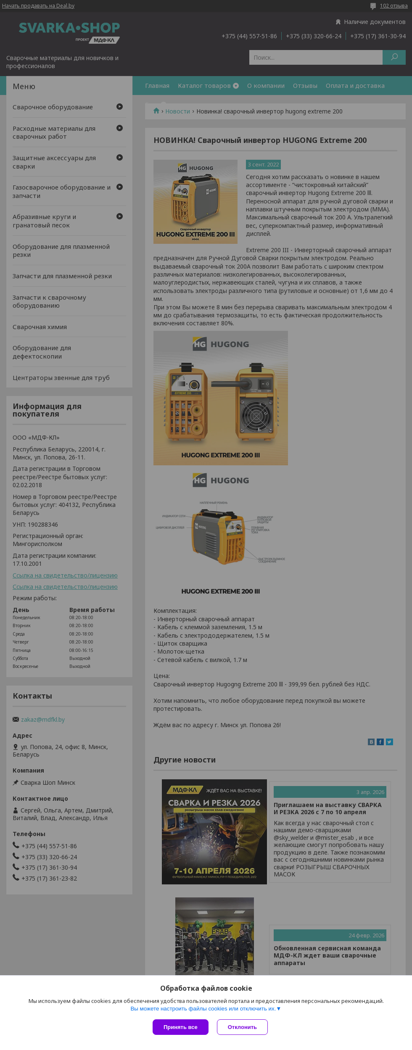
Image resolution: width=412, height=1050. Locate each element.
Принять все (181, 1027)
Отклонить (242, 1027)
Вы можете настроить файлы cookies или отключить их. (203, 1008)
